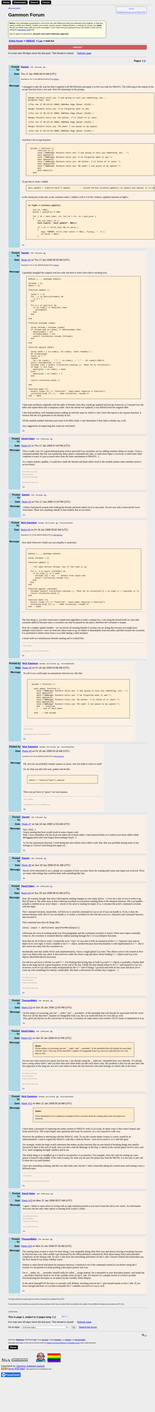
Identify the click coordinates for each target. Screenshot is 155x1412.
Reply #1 (25, 280)
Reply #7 (26, 888)
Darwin (56, 79)
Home (6, 2)
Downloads (20, 2)
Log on (131, 8)
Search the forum (88, 1391)
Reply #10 (27, 1072)
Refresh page (84, 53)
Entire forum (16, 41)
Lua (40, 41)
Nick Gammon (58, 579)
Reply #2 (26, 490)
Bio (44, 67)
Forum (46, 2)
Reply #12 (26, 1168)
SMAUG (30, 41)
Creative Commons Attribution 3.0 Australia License (63, 1407)
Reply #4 (25, 574)
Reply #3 (26, 546)
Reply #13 (27, 1265)
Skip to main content (14, 8)
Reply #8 (26, 929)
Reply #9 (25, 957)
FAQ (144, 12)
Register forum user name (126, 12)
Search (34, 2)
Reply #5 (26, 724)
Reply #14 (26, 1310)
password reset (24, 30)
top (144, 1400)
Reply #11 (26, 1102)
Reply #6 (26, 814)
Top (23, 265)
